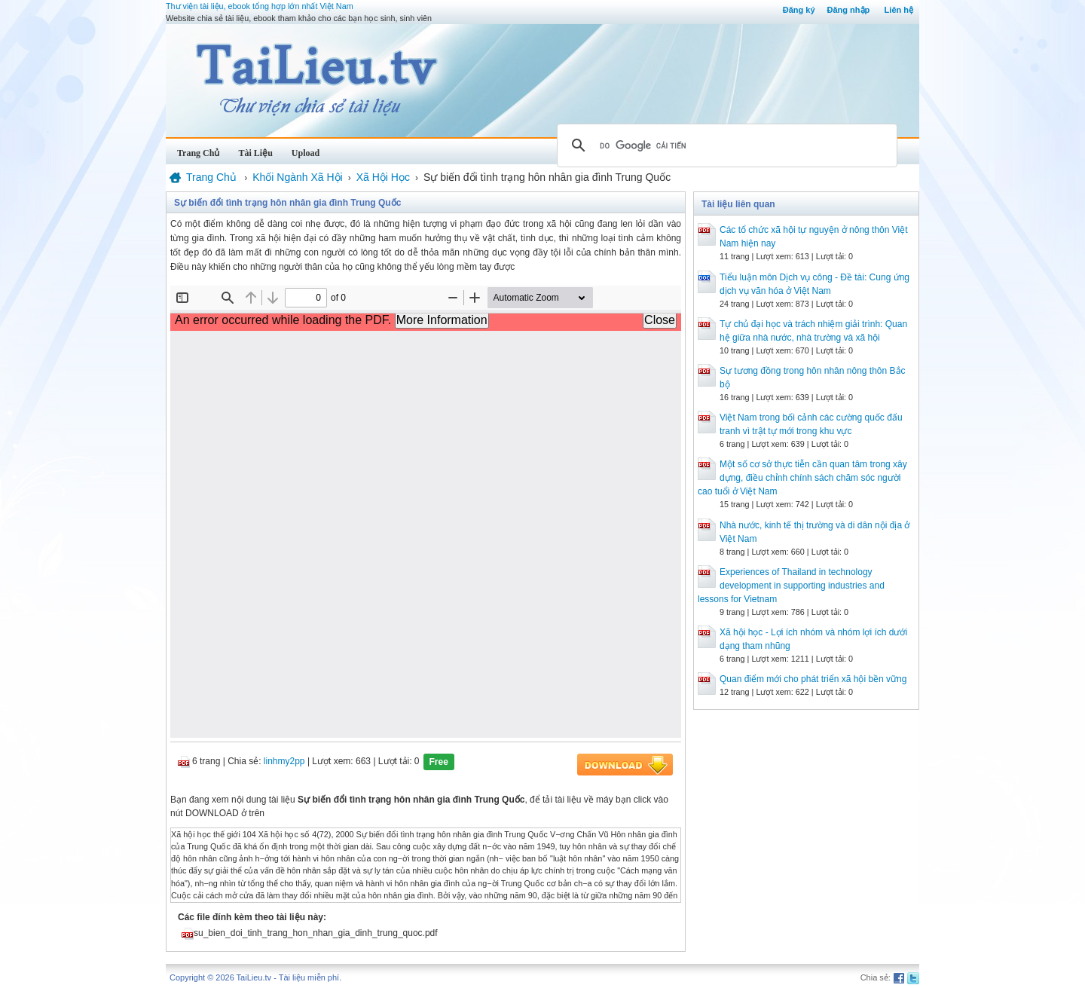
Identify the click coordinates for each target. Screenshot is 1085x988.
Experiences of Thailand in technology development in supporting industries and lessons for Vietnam (791, 585)
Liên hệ (899, 9)
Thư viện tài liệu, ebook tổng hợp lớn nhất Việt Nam (259, 6)
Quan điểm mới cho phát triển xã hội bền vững (813, 679)
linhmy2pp (284, 761)
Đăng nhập (848, 9)
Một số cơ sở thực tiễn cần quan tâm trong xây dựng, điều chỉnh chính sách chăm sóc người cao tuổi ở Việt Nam (802, 478)
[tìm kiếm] (725, 145)
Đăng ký (799, 9)
